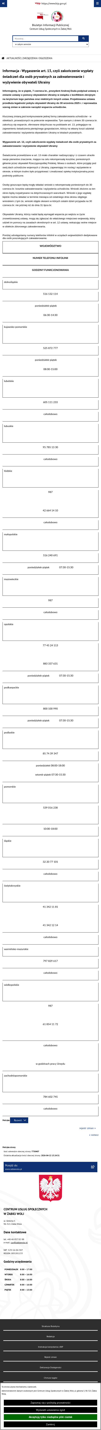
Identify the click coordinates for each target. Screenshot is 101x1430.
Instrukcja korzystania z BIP (50, 1346)
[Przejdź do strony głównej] (51, 21)
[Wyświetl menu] (97, 3)
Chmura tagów (50, 1377)
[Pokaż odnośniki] (3, 3)
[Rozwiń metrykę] (19, 1120)
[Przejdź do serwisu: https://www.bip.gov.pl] (50, 3)
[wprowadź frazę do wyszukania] (45, 38)
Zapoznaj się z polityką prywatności (50, 1402)
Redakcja (51, 1336)
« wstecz (93, 1134)
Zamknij (50, 1424)
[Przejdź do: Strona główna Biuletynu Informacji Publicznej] (3, 58)
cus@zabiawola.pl (19, 1242)
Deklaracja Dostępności (50, 1367)
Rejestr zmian (50, 1357)
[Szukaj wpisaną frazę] (84, 38)
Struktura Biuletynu (51, 1326)
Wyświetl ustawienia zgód (50, 1410)
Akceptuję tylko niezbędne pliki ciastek (50, 1417)
